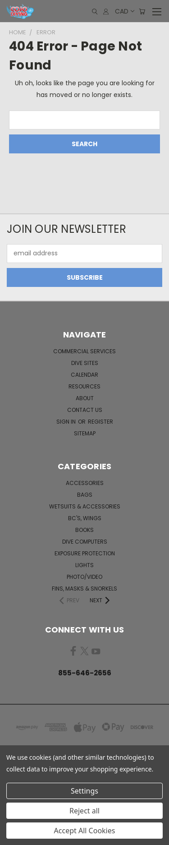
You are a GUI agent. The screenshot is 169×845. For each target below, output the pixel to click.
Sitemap (85, 433)
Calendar (84, 375)
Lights (84, 565)
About (85, 398)
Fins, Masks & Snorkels (84, 588)
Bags (84, 495)
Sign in (66, 421)
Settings (84, 791)
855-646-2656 (84, 673)
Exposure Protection (85, 553)
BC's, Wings (84, 518)
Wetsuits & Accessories (84, 506)
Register (100, 421)
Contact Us (84, 410)
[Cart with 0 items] (141, 11)
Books (84, 530)
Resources (84, 386)
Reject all (84, 811)
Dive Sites (84, 363)
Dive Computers (84, 541)
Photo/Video (84, 577)
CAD (124, 11)
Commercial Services (84, 351)
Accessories (85, 483)
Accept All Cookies (84, 831)
